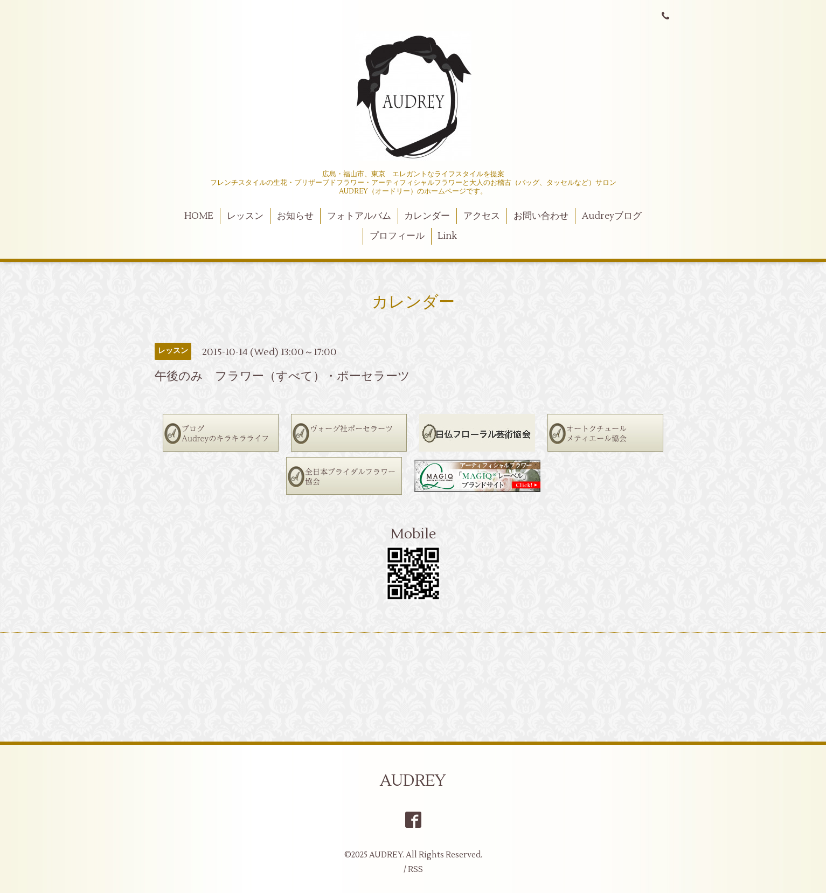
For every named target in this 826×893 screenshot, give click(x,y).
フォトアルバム (359, 216)
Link (447, 236)
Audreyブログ (612, 216)
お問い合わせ (540, 216)
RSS (415, 869)
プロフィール (397, 236)
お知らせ (295, 216)
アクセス (481, 216)
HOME (198, 216)
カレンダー (427, 216)
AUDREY (413, 780)
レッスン (245, 216)
